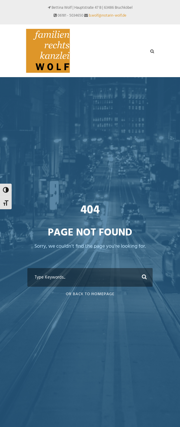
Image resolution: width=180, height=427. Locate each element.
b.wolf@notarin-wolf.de (107, 16)
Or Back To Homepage (90, 294)
